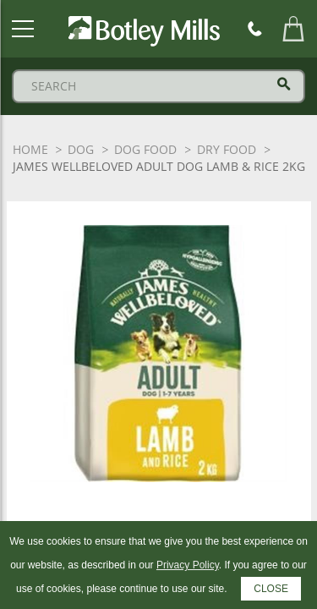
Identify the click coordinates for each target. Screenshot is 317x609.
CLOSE (271, 589)
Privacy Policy (187, 565)
